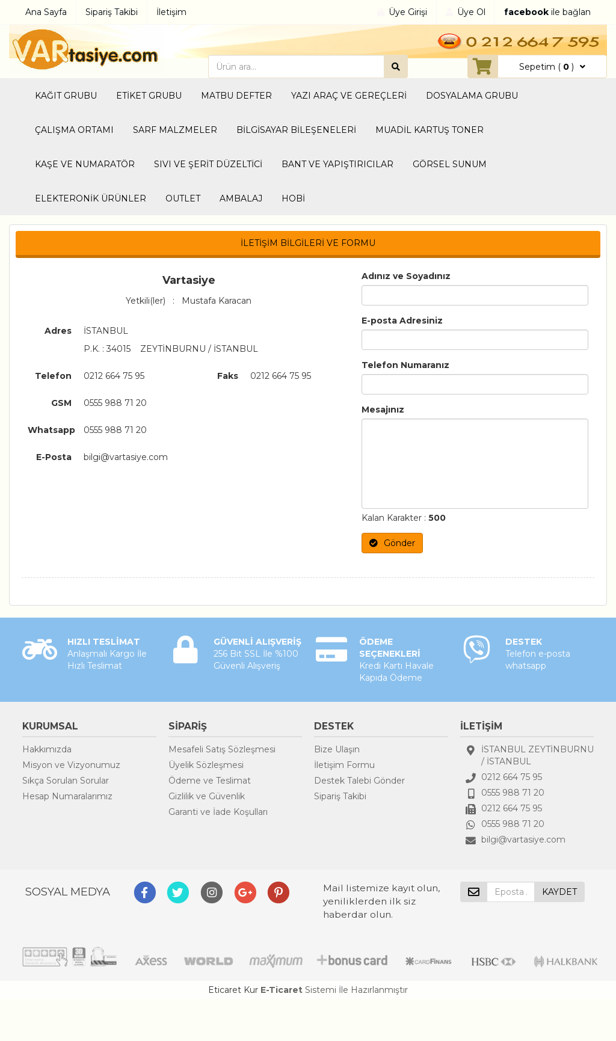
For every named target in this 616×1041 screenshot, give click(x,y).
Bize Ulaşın (337, 749)
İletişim (171, 12)
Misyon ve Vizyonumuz (71, 765)
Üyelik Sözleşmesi (206, 765)
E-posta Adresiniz (402, 320)
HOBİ (293, 198)
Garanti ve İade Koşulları (218, 811)
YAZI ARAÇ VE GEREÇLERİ (349, 95)
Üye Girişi (408, 12)
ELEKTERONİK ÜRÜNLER (90, 198)
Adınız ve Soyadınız (406, 276)
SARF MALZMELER (175, 129)
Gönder (392, 543)
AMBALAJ (241, 198)
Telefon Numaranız (405, 365)
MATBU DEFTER (236, 95)
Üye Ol (471, 12)
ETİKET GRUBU (149, 95)
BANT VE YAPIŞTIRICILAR (337, 164)
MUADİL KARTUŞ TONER (429, 129)
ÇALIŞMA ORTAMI (74, 129)
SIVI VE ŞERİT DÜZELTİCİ (208, 164)
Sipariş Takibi (111, 12)
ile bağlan (547, 12)
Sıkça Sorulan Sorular (65, 780)
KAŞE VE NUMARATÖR (85, 164)
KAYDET (559, 891)
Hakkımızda (47, 749)
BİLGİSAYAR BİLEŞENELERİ (296, 129)
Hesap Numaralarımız (67, 796)
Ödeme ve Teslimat (209, 780)
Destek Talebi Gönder (359, 780)
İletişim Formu (344, 765)
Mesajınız (383, 409)
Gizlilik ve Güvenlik (206, 796)
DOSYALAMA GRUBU (472, 95)
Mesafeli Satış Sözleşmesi (222, 749)
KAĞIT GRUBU (66, 95)
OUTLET (182, 198)
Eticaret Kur (233, 989)
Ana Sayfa (46, 12)
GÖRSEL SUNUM (450, 164)
